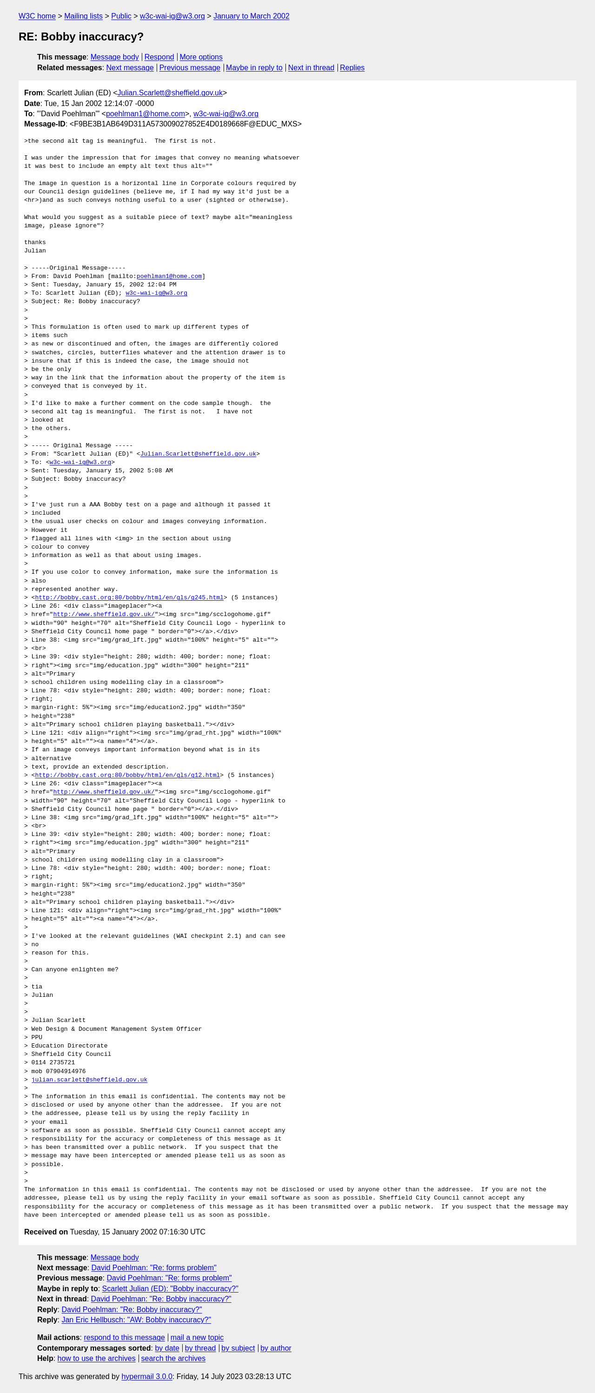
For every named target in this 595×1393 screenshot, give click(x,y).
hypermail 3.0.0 (146, 1376)
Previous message (190, 68)
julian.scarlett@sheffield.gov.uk (90, 1080)
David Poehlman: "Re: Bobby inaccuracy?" (161, 1299)
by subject (238, 1348)
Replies (352, 68)
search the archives (173, 1358)
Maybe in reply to (254, 68)
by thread (200, 1348)
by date (167, 1348)
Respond (159, 57)
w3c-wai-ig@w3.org (172, 16)
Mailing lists (83, 16)
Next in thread (311, 68)
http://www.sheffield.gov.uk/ (103, 614)
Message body (115, 57)
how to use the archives (97, 1358)
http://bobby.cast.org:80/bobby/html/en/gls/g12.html (127, 775)
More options (201, 57)
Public (121, 16)
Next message (130, 68)
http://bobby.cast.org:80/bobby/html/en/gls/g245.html (129, 598)
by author (275, 1348)
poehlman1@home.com (145, 114)
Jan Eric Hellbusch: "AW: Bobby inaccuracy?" (136, 1320)
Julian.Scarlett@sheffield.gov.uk (170, 93)
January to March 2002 (251, 16)
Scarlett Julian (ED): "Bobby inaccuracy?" (170, 1289)
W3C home (37, 16)
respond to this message (124, 1337)
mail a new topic (197, 1337)
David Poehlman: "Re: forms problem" (154, 1268)
